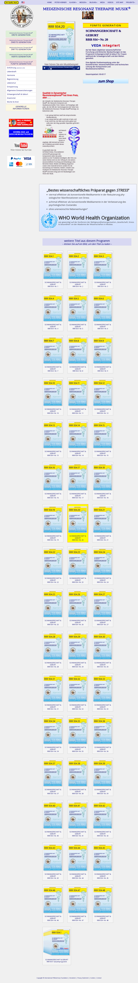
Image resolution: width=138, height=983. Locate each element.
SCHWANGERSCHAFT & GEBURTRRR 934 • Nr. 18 (102, 496)
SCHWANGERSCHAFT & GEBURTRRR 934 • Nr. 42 (102, 834)
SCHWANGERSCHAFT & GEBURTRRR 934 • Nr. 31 (53, 707)
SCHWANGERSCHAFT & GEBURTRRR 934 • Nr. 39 (102, 792)
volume (78, 68)
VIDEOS (110, 2)
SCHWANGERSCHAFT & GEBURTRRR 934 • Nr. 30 (102, 665)
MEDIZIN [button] (83, 2)
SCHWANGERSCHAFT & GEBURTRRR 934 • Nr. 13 (53, 453)
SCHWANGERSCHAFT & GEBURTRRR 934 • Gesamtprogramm (56, 961)
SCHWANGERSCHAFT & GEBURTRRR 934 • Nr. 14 (78, 453)
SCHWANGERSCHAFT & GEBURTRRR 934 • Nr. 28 (53, 665)
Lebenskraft (11, 71)
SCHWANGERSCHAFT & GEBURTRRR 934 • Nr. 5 (78, 327)
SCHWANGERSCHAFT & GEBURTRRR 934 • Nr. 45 (102, 876)
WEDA (102, 2)
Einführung (16, 68)
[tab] (21, 34)
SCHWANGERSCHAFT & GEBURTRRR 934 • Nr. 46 (53, 918)
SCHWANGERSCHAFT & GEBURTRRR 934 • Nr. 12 (102, 411)
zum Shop (105, 81)
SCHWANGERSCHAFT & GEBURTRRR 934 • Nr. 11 (78, 411)
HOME (49, 2)
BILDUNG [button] (93, 2)
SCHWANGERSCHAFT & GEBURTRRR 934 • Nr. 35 (78, 749)
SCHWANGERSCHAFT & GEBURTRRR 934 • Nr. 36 (102, 749)
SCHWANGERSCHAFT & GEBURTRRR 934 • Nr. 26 (78, 622)
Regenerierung (12, 79)
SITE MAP (119, 2)
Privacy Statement (83, 978)
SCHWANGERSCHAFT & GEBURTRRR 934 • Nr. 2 (78, 284)
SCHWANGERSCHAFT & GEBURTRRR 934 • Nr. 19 (53, 538)
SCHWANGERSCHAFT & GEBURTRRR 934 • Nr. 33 (102, 707)
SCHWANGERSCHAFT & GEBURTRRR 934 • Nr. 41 (78, 834)
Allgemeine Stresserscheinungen (19, 90)
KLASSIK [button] (73, 2)
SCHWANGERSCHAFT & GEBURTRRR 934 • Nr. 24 (102, 580)
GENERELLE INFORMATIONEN (21, 107)
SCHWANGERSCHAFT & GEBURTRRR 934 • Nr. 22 (53, 580)
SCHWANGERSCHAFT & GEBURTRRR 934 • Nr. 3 (102, 284)
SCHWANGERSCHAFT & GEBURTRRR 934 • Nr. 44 (78, 876)
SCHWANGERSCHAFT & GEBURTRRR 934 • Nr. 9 (102, 369)
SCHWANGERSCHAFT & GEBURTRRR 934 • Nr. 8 (78, 369)
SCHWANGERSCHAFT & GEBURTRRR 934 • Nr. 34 (53, 749)
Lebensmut (11, 83)
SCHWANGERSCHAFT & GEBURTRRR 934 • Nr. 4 (53, 327)
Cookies (92, 978)
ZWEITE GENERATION (21, 41)
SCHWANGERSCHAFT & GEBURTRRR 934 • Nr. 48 (102, 918)
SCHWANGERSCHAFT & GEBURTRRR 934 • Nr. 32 (78, 707)
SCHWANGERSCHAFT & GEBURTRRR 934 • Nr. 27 (102, 622)
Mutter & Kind (13, 102)
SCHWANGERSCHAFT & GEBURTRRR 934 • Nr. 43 (53, 876)
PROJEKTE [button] (130, 2)
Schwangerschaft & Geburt (17, 94)
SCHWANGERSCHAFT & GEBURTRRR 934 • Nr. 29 (78, 665)
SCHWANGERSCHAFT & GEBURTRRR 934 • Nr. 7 (53, 369)
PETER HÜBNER (60, 2)
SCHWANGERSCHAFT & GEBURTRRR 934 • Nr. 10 (53, 411)
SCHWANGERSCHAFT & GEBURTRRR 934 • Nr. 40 (53, 834)
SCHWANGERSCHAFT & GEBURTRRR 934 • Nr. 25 (53, 622)
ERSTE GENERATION (21, 34)
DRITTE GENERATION (21, 49)
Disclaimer (72, 978)
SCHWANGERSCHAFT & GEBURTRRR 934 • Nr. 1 (53, 284)
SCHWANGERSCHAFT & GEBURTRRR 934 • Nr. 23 (78, 580)
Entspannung (12, 87)
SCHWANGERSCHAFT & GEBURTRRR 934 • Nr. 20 (78, 538)
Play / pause (44, 68)
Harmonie (11, 75)
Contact (99, 978)
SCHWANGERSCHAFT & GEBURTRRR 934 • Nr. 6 (102, 327)
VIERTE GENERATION (21, 56)
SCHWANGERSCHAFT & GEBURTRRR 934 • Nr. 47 (78, 918)
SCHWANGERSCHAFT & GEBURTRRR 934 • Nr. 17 (78, 496)
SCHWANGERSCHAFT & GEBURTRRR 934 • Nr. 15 (102, 453)
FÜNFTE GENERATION (21, 63)
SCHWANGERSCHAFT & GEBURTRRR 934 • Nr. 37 (53, 792)
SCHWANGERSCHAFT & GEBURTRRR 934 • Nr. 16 (53, 496)
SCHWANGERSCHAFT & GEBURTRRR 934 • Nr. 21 (102, 538)
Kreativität (11, 98)
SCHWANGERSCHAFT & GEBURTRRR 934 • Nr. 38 (78, 792)
